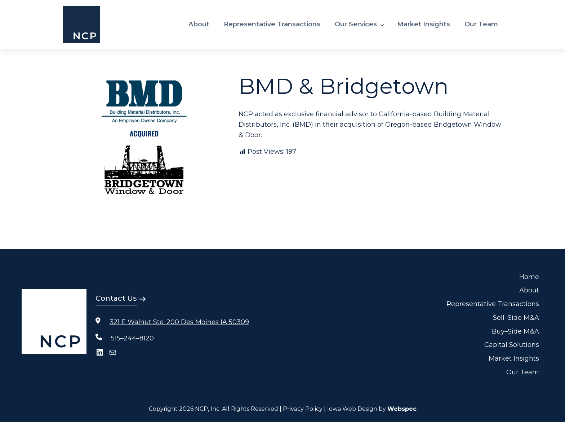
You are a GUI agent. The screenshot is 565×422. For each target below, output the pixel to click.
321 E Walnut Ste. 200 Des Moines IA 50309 (179, 322)
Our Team (522, 372)
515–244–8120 (132, 338)
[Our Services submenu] (382, 24)
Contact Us (116, 298)
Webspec (402, 408)
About (529, 290)
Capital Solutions (511, 345)
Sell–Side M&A (516, 318)
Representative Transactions (492, 304)
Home (529, 277)
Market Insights (514, 358)
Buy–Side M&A (515, 331)
